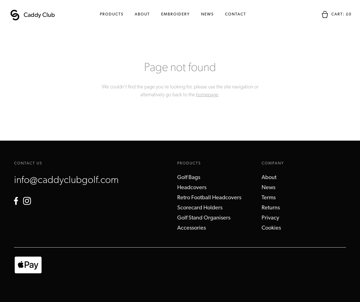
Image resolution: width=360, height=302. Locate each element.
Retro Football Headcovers (209, 198)
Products (111, 14)
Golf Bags (188, 177)
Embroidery (175, 14)
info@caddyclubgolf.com (66, 180)
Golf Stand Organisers (203, 218)
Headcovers (191, 188)
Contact (235, 14)
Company (273, 163)
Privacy (270, 218)
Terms (269, 198)
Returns (271, 208)
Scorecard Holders (199, 208)
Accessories (191, 228)
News (207, 14)
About (142, 14)
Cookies (271, 228)
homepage (207, 95)
